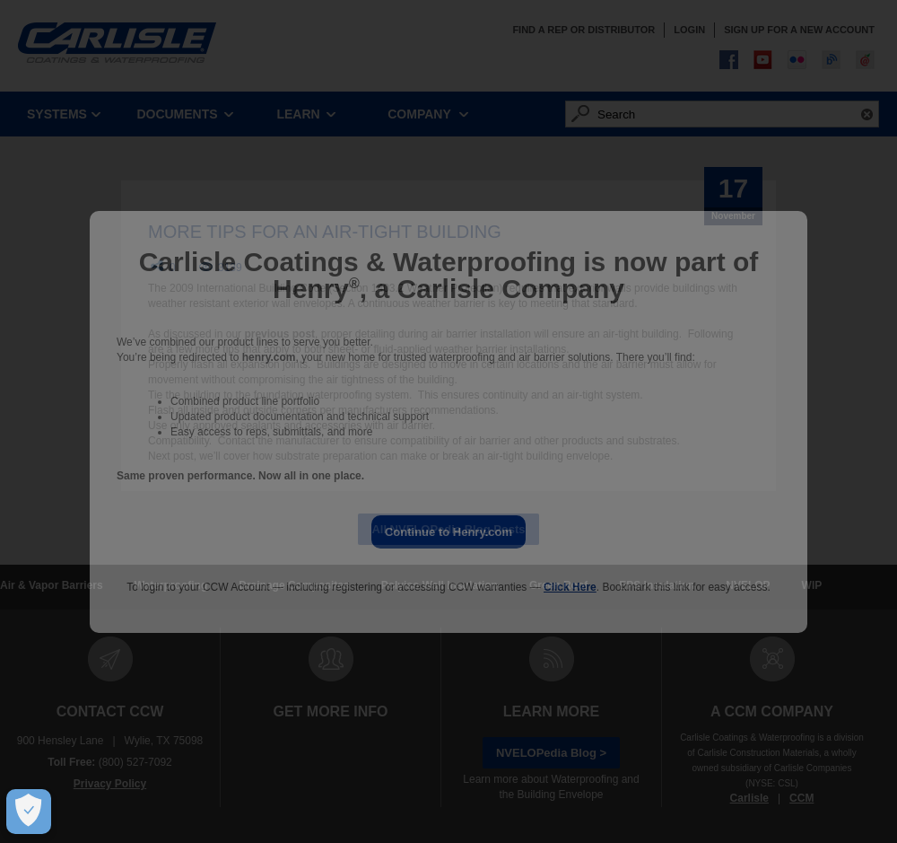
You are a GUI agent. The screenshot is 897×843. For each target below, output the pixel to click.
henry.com (269, 357)
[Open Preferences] (24, 811)
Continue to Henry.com (448, 532)
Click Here (570, 587)
